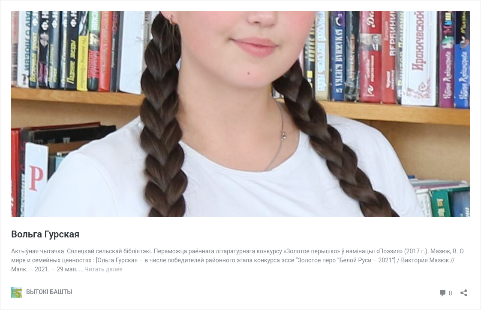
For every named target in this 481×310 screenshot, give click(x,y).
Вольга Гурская (45, 234)
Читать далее (103, 269)
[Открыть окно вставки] (464, 290)
